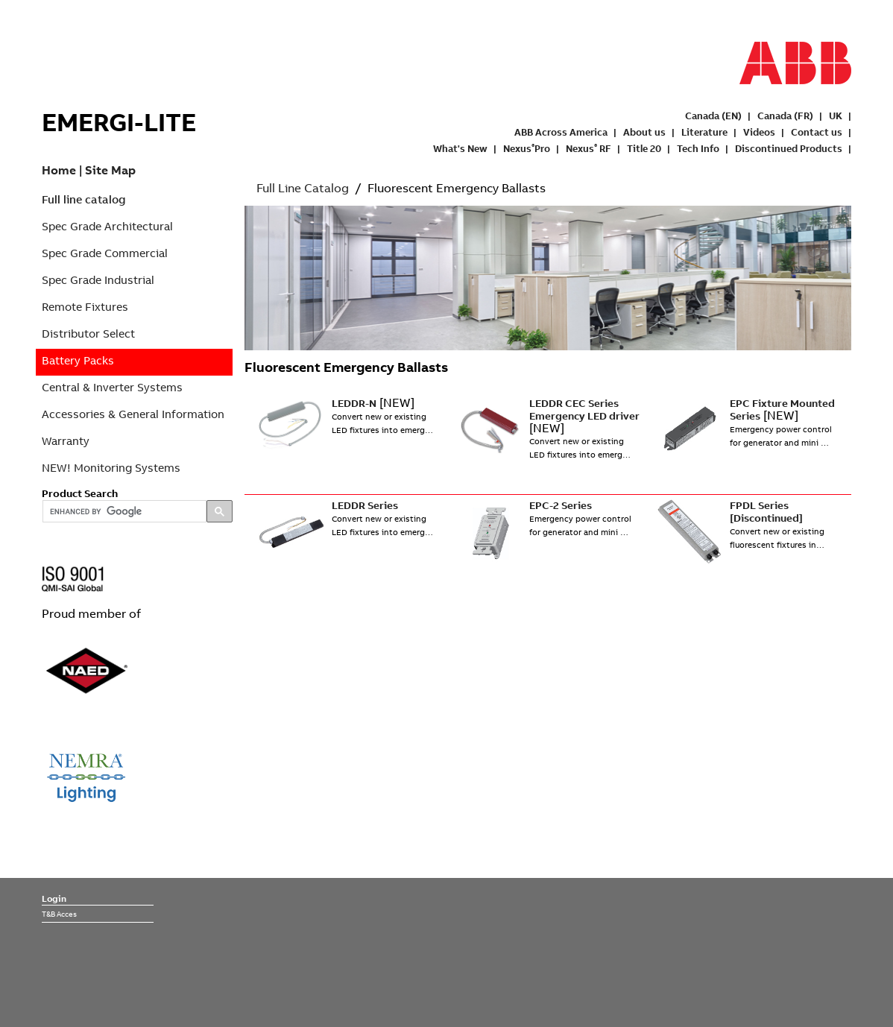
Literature (704, 132)
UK (835, 115)
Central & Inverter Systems (112, 387)
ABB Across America (561, 132)
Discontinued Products (788, 148)
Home (59, 169)
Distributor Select (88, 333)
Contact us (816, 132)
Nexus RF (588, 148)
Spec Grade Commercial (105, 253)
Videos (759, 132)
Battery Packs (78, 360)
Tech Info (698, 148)
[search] (123, 512)
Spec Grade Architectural (107, 226)
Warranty (65, 441)
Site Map (110, 169)
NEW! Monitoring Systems (111, 468)
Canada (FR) (785, 115)
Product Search (80, 493)
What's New (460, 148)
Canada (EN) (713, 115)
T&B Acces (59, 913)
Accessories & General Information (133, 414)
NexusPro (526, 148)
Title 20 (644, 148)
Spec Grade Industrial (98, 280)
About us (644, 132)
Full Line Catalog (302, 187)
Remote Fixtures (85, 307)
